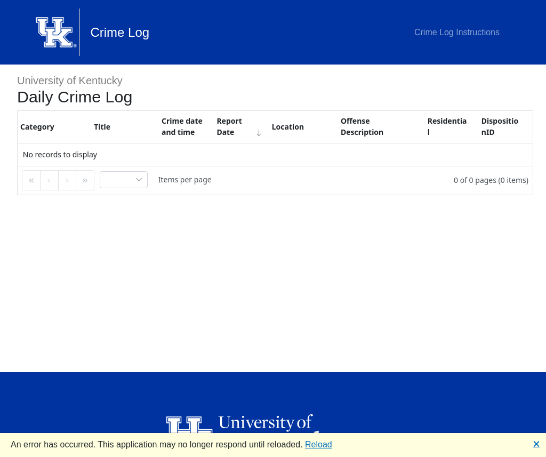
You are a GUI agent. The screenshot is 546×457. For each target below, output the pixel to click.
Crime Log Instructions (457, 32)
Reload (318, 444)
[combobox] (124, 179)
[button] (31, 180)
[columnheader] (54, 127)
